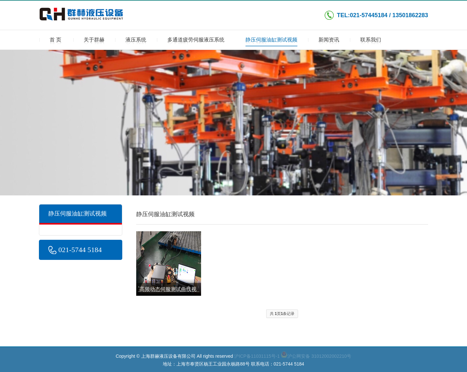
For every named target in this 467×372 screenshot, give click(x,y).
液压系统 (136, 42)
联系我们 (370, 42)
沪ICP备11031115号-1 (257, 356)
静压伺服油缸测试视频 (271, 42)
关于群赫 (94, 42)
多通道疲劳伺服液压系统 (195, 42)
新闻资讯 (328, 42)
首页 (56, 42)
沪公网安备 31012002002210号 (316, 356)
